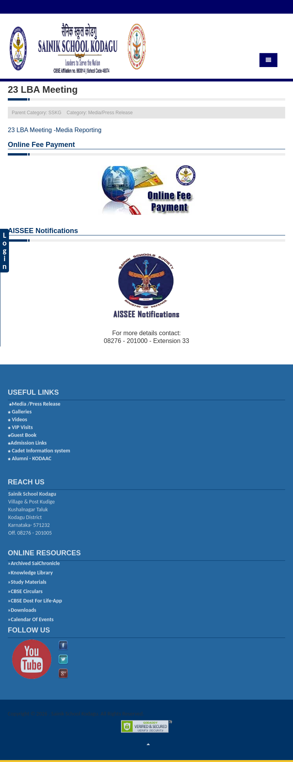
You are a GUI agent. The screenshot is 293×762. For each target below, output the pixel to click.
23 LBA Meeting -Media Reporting (54, 129)
